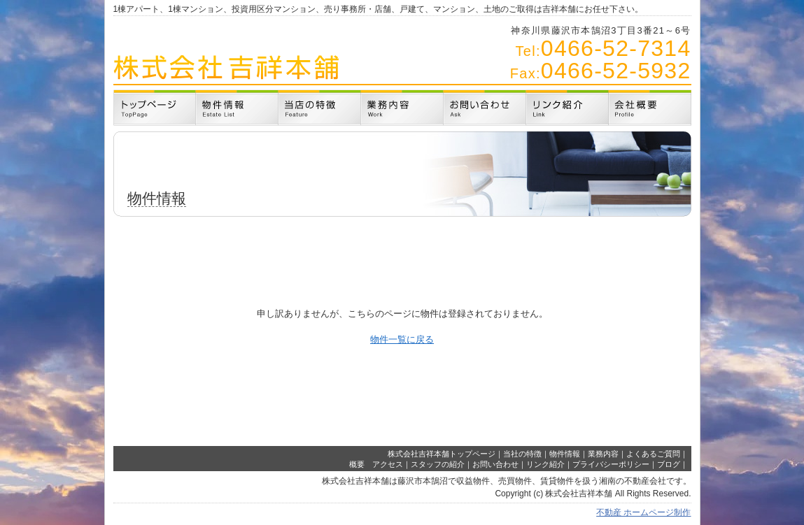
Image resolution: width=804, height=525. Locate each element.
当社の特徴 (522, 454)
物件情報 (564, 454)
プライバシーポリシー (610, 464)
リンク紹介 (545, 464)
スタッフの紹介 (438, 464)
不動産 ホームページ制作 (643, 512)
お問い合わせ (495, 464)
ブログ (668, 464)
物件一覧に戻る (402, 339)
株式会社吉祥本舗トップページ (441, 454)
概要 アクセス (376, 464)
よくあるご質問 (653, 454)
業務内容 (603, 454)
